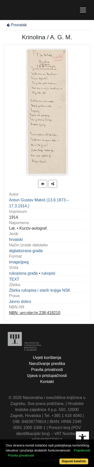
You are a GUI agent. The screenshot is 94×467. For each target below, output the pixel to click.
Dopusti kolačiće (74, 461)
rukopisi (48, 273)
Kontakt (47, 381)
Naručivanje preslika (47, 363)
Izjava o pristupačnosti (47, 375)
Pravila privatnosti (47, 369)
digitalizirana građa (26, 251)
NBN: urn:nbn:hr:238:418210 (34, 313)
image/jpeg (19, 262)
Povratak (16, 25)
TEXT (14, 279)
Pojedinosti (82, 450)
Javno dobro (20, 301)
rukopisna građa (23, 273)
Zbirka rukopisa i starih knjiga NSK (39, 290)
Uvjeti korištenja (47, 357)
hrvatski (16, 239)
